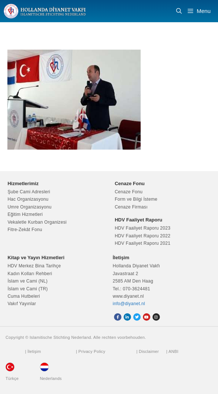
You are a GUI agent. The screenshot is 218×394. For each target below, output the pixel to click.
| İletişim (33, 351)
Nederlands (51, 378)
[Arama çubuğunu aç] (179, 11)
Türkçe (12, 378)
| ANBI (172, 351)
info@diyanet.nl (129, 303)
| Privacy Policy (90, 351)
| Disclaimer (147, 351)
